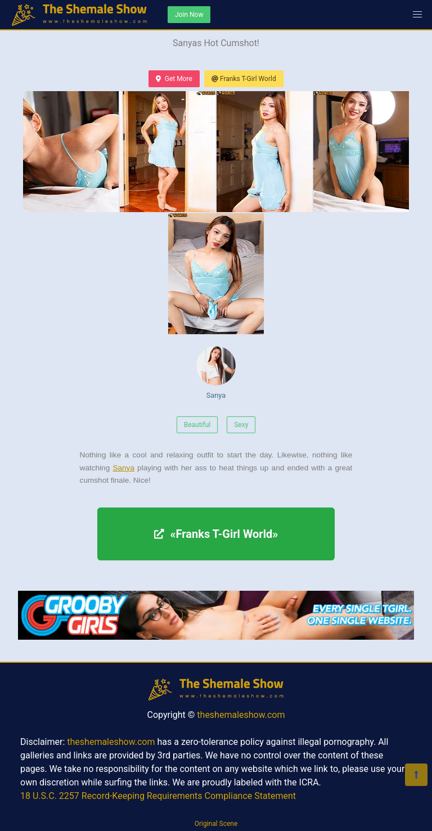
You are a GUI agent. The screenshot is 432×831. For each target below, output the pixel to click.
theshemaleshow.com (241, 714)
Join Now (189, 15)
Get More (174, 79)
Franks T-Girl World (244, 79)
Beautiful (197, 425)
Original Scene (216, 824)
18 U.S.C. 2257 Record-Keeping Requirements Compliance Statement (158, 795)
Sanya (216, 372)
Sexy (241, 425)
